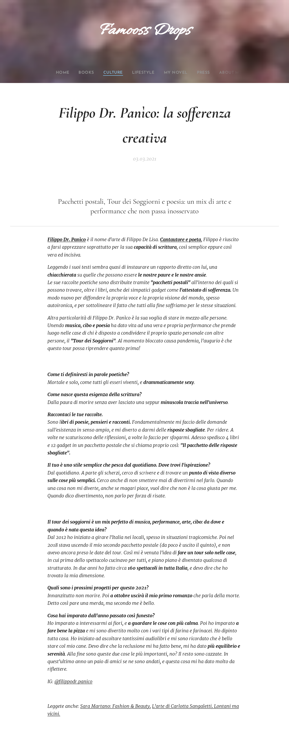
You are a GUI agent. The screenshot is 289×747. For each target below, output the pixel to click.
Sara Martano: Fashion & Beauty (115, 706)
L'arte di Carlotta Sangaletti (182, 706)
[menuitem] (55, 73)
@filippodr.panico (73, 681)
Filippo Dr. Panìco (66, 239)
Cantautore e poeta (180, 239)
